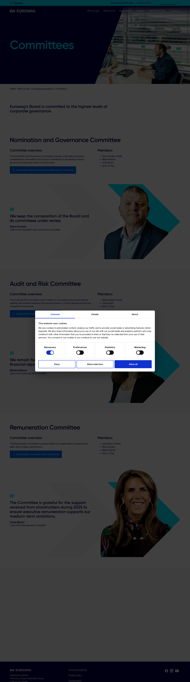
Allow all (133, 364)
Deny (57, 364)
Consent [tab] (55, 314)
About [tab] (135, 314)
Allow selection (95, 364)
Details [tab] (95, 314)
